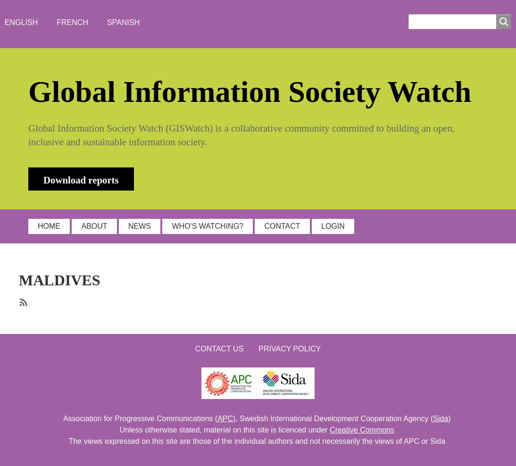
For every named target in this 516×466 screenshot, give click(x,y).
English (21, 22)
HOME (49, 226)
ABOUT (94, 226)
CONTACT (282, 226)
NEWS (139, 226)
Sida (440, 419)
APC (225, 419)
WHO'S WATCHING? (207, 226)
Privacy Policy (289, 349)
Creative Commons (362, 430)
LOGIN (333, 226)
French (72, 22)
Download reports (81, 180)
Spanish (123, 22)
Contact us (219, 349)
